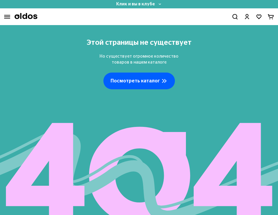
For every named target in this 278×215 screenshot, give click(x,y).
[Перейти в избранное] (259, 16)
